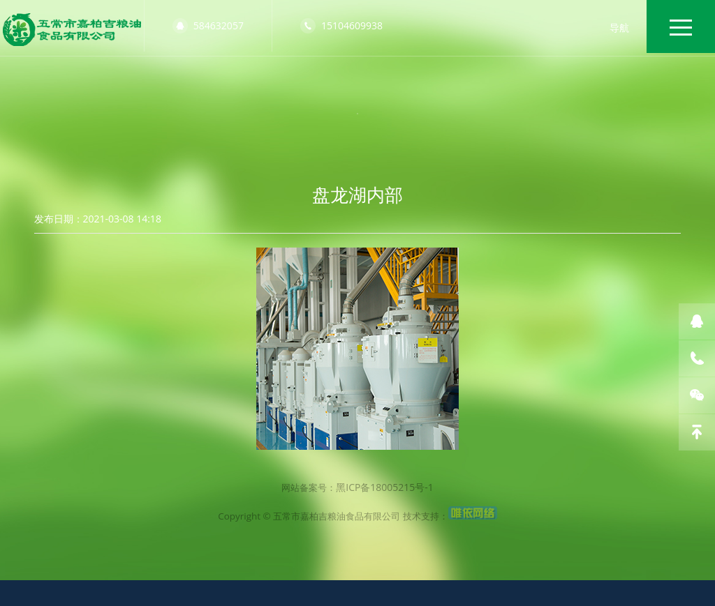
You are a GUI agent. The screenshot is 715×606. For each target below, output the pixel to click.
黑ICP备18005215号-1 (387, 552)
